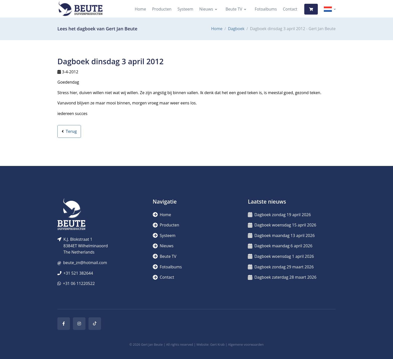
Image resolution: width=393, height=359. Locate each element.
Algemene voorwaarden (246, 344)
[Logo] (80, 9)
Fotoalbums (266, 9)
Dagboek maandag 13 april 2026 (281, 235)
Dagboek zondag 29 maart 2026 (281, 267)
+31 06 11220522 (79, 283)
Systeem (185, 9)
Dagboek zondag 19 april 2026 (279, 214)
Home (140, 9)
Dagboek (236, 28)
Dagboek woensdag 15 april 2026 (282, 225)
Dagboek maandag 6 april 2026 (280, 246)
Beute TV (234, 9)
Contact (290, 9)
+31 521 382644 (78, 273)
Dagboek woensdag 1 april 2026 (281, 256)
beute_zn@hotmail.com (85, 262)
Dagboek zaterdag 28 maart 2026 (282, 277)
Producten (162, 9)
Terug (69, 131)
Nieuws (206, 9)
